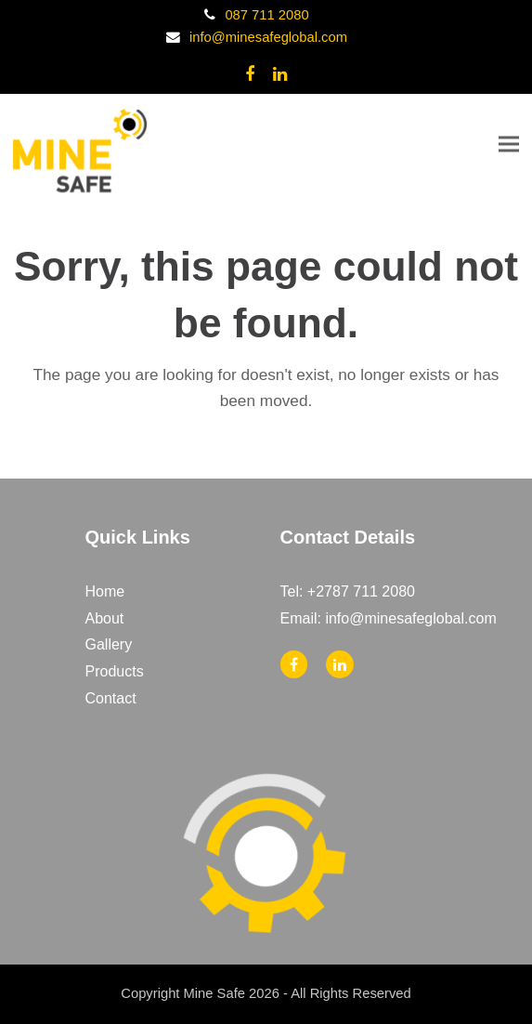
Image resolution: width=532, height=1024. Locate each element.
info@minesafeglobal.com (268, 37)
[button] (509, 143)
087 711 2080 (266, 14)
